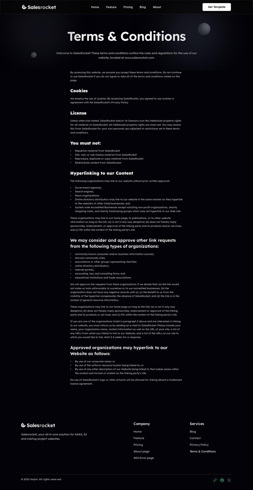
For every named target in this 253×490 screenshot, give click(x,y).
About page (141, 451)
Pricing (128, 7)
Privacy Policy (199, 444)
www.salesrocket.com (139, 54)
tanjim (34, 479)
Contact (195, 438)
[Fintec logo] (35, 425)
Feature (111, 7)
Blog (143, 7)
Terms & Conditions (203, 451)
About (157, 7)
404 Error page (144, 458)
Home (95, 7)
